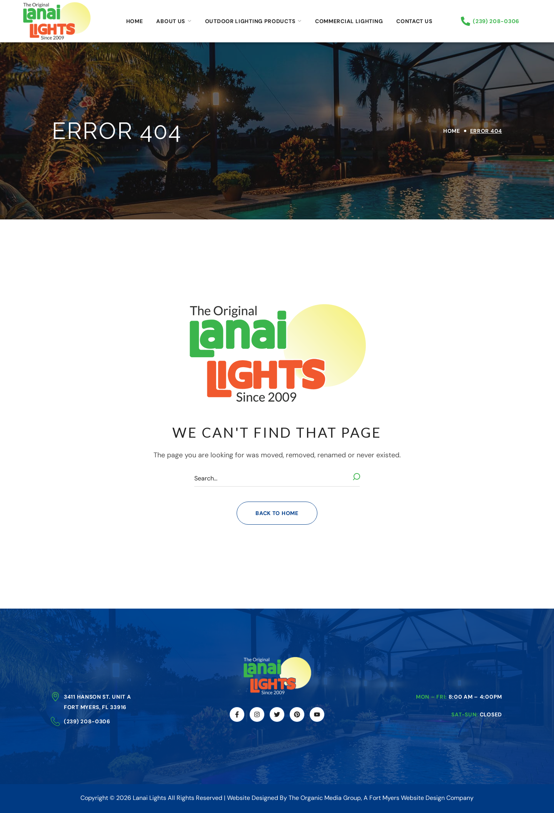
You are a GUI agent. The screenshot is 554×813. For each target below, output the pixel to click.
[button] (277, 513)
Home (451, 130)
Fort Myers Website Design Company (421, 798)
